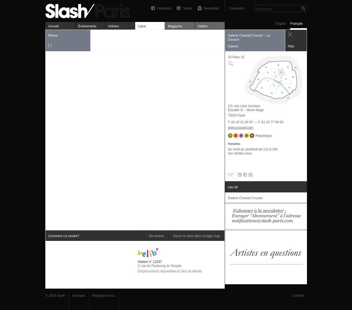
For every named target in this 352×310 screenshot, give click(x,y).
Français (296, 23)
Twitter (187, 8)
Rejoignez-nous (103, 296)
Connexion (237, 8)
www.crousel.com (240, 128)
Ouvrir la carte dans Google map (196, 236)
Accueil (53, 26)
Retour (53, 35)
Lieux (142, 26)
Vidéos (203, 26)
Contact (298, 296)
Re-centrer (156, 236)
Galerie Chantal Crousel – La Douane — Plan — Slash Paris (90, 10)
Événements (87, 26)
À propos (78, 296)
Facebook (164, 8)
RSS (238, 176)
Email (230, 176)
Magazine (175, 26)
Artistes (113, 26)
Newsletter (211, 8)
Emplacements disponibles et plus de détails (170, 271)
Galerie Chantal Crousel (245, 198)
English (280, 23)
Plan (291, 46)
